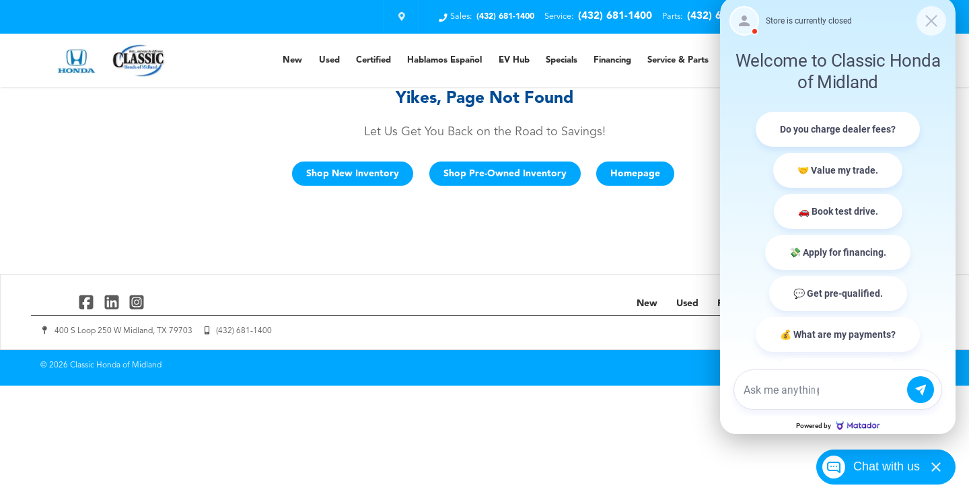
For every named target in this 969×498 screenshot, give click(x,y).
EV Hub (514, 60)
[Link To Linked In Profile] (112, 302)
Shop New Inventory (352, 173)
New (292, 60)
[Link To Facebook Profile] (87, 302)
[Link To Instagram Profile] (136, 302)
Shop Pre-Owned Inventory (505, 173)
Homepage (635, 173)
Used (329, 60)
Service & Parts (678, 60)
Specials (561, 60)
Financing (612, 60)
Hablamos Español (444, 60)
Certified (373, 60)
